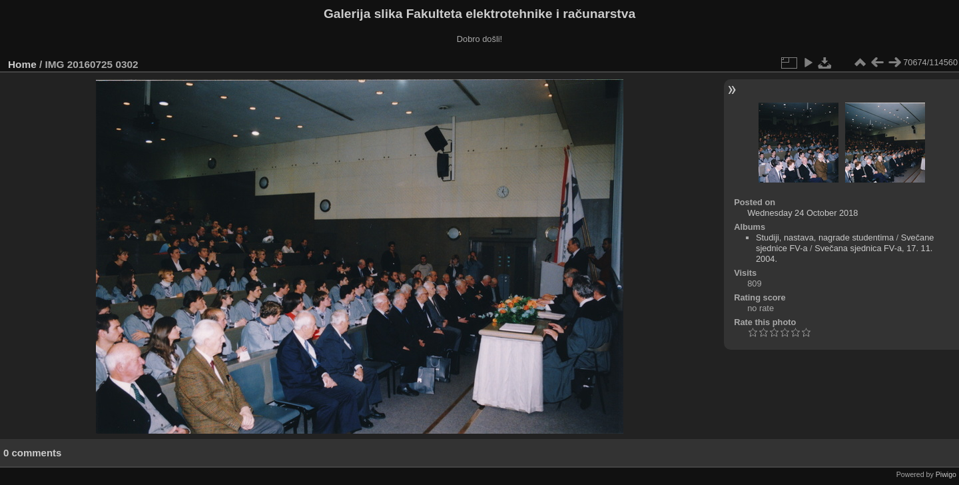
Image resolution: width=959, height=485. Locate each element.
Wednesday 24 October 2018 (802, 213)
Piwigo (946, 474)
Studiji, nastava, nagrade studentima (825, 237)
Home (22, 64)
